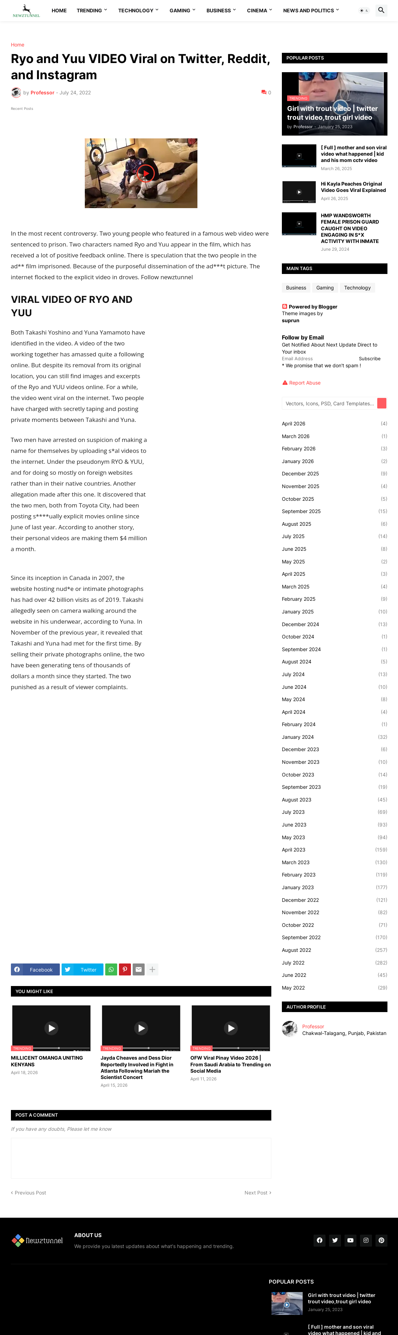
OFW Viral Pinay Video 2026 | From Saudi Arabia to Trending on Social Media (230, 1064)
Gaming (180, 10)
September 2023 (334, 787)
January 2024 (334, 737)
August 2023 (334, 799)
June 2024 (334, 687)
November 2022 (334, 912)
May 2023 (334, 837)
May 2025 (334, 561)
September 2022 (334, 937)
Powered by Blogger (309, 307)
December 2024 (334, 624)
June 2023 (334, 824)
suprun (290, 320)
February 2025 (334, 599)
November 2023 (334, 762)
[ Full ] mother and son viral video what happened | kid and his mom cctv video (354, 153)
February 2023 (334, 874)
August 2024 (334, 661)
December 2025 (334, 473)
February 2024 (334, 724)
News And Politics (308, 10)
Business (219, 10)
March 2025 (334, 586)
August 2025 (334, 524)
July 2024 (334, 674)
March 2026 (334, 436)
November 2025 (334, 486)
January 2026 (334, 461)
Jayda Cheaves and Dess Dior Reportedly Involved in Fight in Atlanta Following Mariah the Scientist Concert (137, 1067)
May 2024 (334, 699)
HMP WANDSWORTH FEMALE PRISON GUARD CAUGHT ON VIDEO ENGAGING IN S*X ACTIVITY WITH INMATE (350, 228)
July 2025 (334, 536)
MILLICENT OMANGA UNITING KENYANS (47, 1061)
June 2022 (334, 975)
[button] (364, 10)
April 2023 (334, 849)
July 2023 (334, 812)
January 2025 (334, 611)
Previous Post (30, 1193)
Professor (313, 1026)
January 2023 (334, 887)
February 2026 (334, 448)
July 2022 (334, 962)
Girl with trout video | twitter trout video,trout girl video (341, 1298)
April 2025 (334, 574)
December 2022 (334, 900)
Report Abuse (305, 383)
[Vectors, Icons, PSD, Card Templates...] (330, 403)
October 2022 (334, 925)
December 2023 (334, 749)
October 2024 (334, 636)
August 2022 (334, 950)
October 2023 (334, 774)
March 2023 (334, 862)
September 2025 (334, 511)
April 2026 (334, 423)
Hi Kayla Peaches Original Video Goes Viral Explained (353, 187)
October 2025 (334, 499)
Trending (89, 10)
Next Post (256, 1193)
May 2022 (334, 987)
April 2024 (334, 712)
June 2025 (334, 549)
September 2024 (334, 649)
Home (59, 10)
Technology (135, 10)
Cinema (257, 10)
